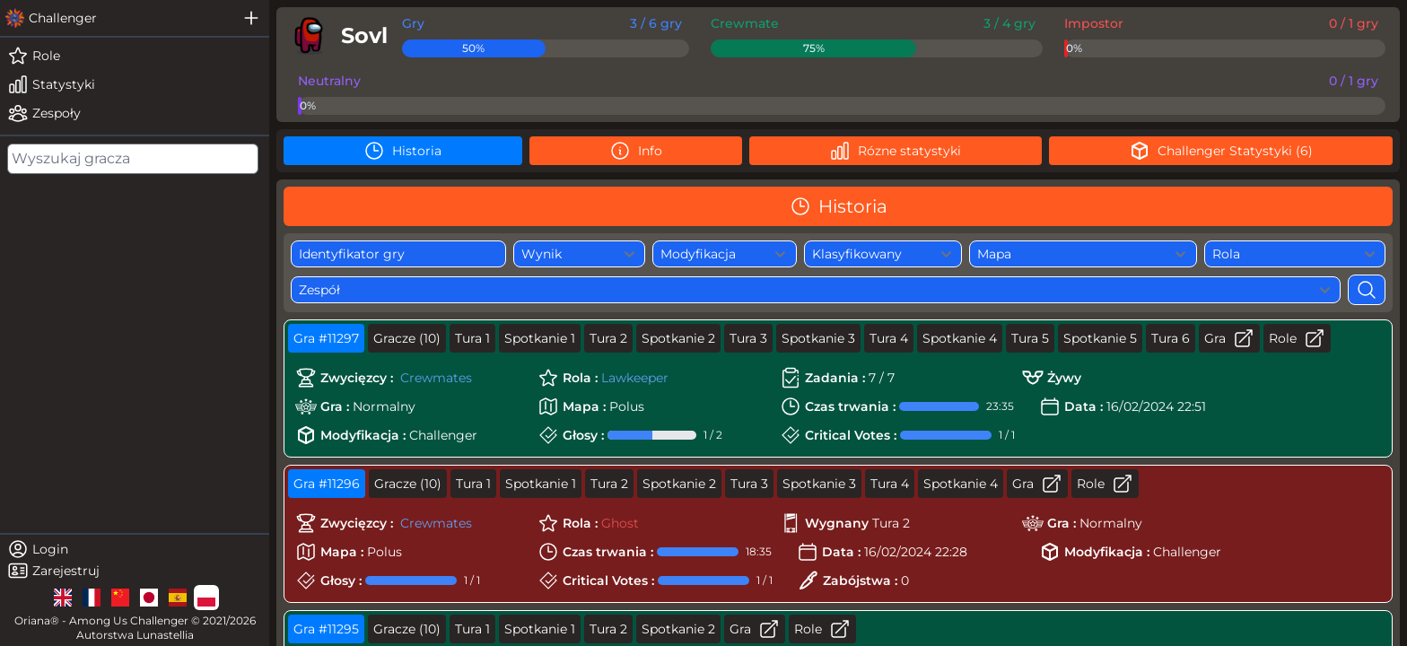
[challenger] (116, 18)
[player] (336, 36)
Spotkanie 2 (678, 338)
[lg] (62, 597)
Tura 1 (472, 338)
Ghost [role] (620, 523)
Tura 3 (748, 338)
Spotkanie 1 (539, 338)
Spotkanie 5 (1100, 338)
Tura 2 (608, 338)
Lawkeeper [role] (635, 378)
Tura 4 (889, 338)
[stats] (134, 84)
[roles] (134, 55)
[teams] (134, 113)
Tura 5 (1030, 338)
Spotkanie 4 (959, 338)
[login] (134, 549)
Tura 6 (1170, 338)
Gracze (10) (407, 338)
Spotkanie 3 (818, 338)
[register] (134, 570)
